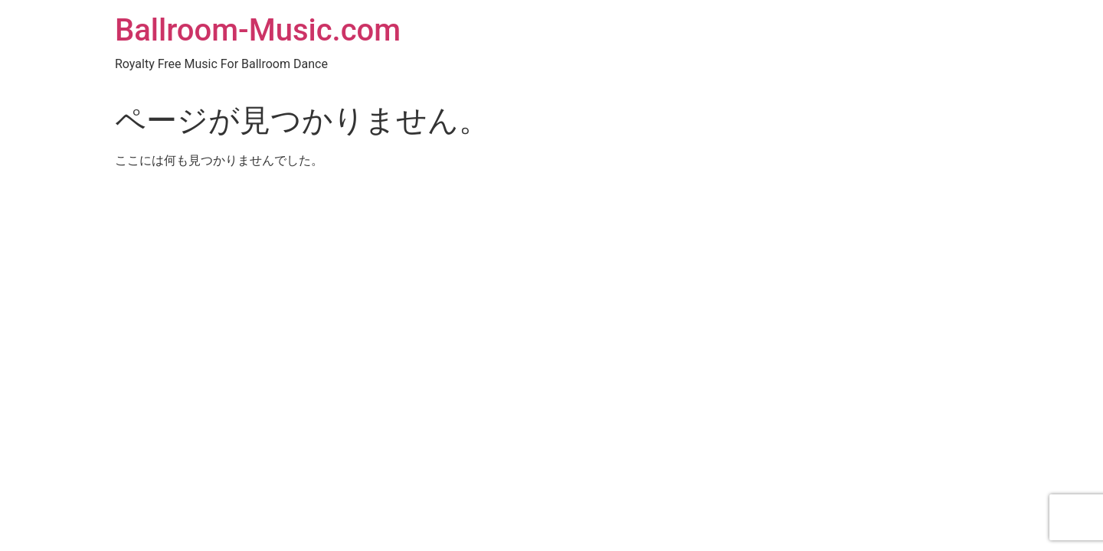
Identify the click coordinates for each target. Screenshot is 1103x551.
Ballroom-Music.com (258, 30)
